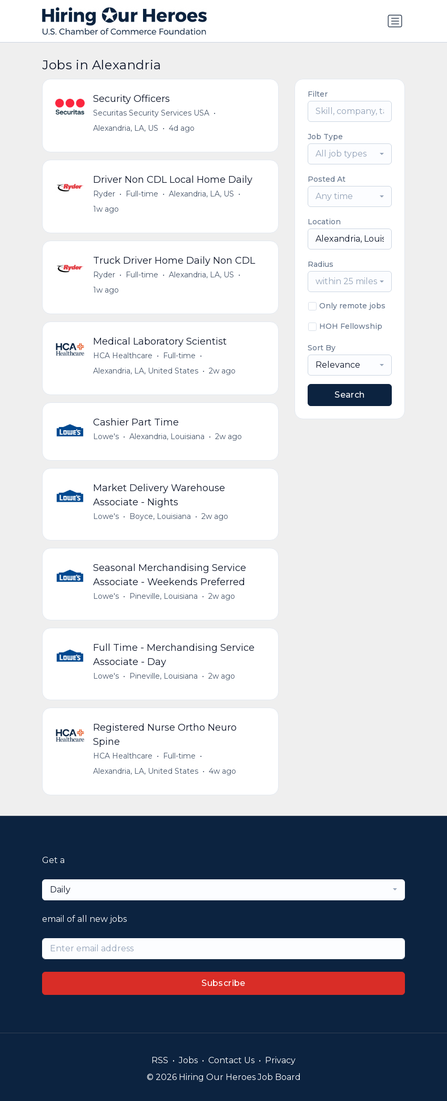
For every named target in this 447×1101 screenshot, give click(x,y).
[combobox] (350, 153)
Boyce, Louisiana (160, 516)
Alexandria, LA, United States (145, 371)
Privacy (280, 1060)
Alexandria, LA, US (125, 128)
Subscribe (223, 983)
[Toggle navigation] (395, 21)
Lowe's (106, 436)
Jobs (188, 1060)
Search (349, 395)
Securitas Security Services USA (151, 113)
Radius (320, 264)
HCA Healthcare (123, 355)
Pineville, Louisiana (163, 596)
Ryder (104, 194)
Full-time (142, 194)
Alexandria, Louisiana (167, 436)
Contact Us (231, 1060)
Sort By (322, 347)
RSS (159, 1060)
